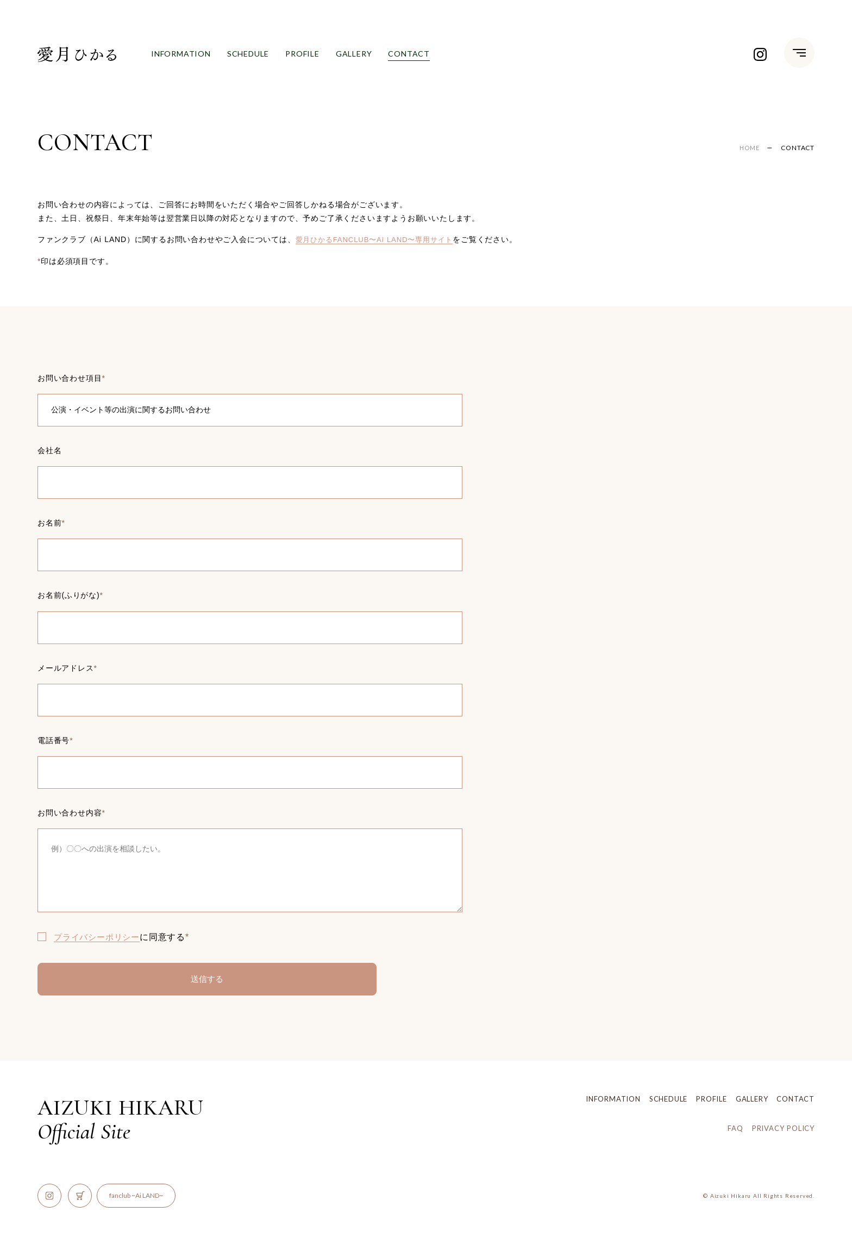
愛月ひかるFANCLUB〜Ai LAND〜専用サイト (379, 239)
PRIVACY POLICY (783, 1128)
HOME (748, 148)
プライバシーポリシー (99, 937)
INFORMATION (181, 53)
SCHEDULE (248, 53)
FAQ (735, 1128)
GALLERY (354, 53)
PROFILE (302, 53)
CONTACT (409, 55)
